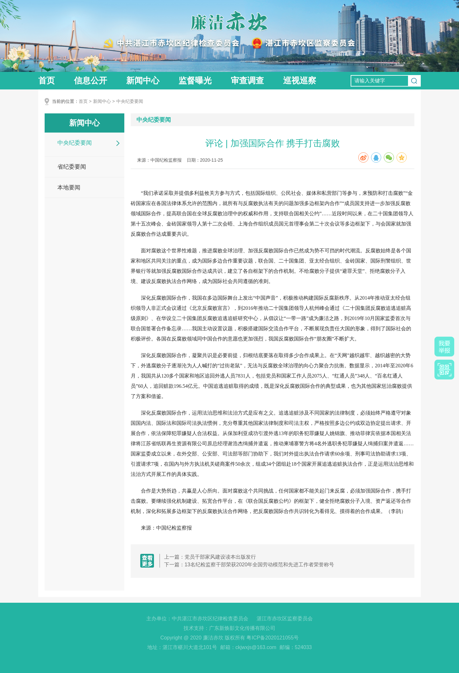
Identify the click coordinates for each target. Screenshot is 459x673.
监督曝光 (195, 80)
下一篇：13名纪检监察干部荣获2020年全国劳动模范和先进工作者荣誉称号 (249, 564)
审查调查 (247, 80)
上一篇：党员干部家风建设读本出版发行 (210, 557)
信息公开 (90, 80)
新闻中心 (142, 80)
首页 (46, 80)
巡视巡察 (299, 80)
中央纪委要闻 (129, 101)
